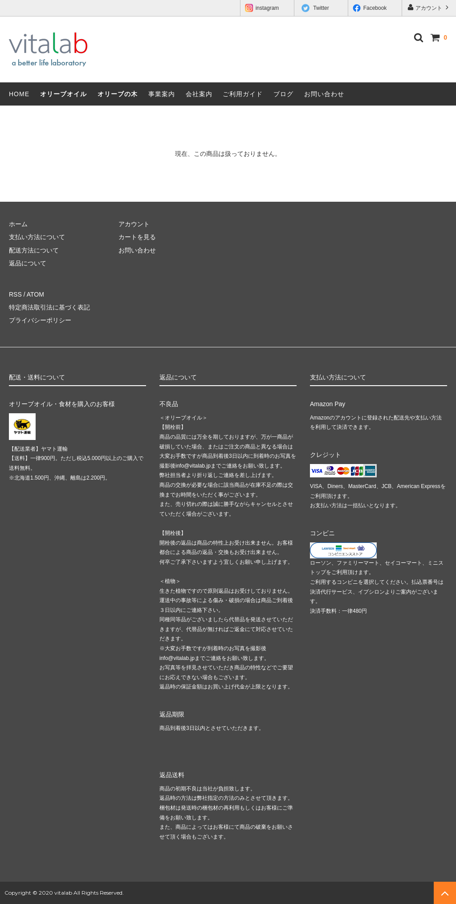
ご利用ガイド (243, 94)
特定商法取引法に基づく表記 (49, 307)
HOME (19, 94)
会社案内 (199, 94)
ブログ (283, 94)
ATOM (35, 294)
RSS (15, 294)
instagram (262, 8)
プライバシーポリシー (40, 320)
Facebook (370, 8)
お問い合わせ (324, 94)
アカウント (429, 7)
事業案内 (161, 94)
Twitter (315, 8)
